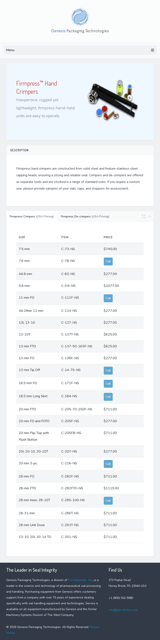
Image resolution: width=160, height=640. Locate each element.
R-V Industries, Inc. (80, 580)
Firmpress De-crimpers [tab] (85, 216)
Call (108, 261)
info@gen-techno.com (123, 610)
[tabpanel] (80, 387)
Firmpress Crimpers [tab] (32, 216)
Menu (80, 50)
